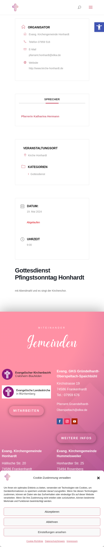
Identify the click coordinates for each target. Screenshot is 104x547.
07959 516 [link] (44, 41)
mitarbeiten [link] (26, 418)
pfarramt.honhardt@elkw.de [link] (45, 55)
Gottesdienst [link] (36, 174)
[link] (99, 27)
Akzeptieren (52, 511)
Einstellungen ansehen (52, 532)
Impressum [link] (72, 541)
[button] (98, 478)
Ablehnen (52, 521)
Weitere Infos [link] (76, 446)
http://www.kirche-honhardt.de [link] (46, 68)
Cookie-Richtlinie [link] (34, 541)
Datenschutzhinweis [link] (55, 541)
